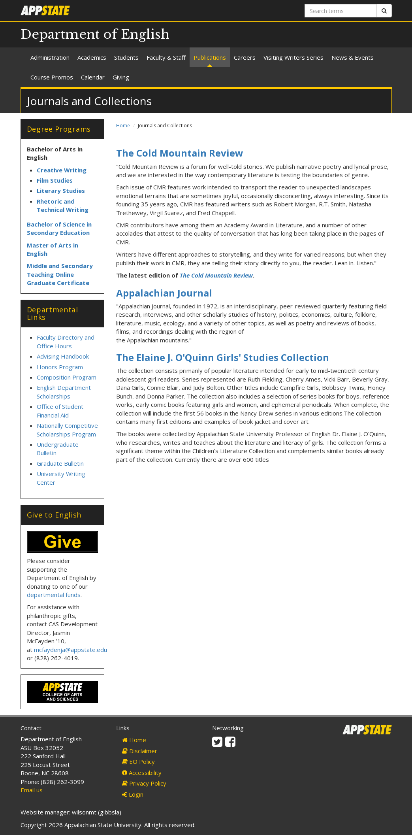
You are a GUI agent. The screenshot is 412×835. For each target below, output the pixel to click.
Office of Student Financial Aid (60, 410)
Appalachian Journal (164, 292)
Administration (50, 57)
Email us (32, 790)
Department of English (95, 34)
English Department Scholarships (64, 391)
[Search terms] (341, 10)
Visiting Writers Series (293, 57)
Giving (121, 77)
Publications (210, 57)
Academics (91, 57)
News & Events (352, 57)
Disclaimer (139, 751)
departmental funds (54, 595)
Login (132, 794)
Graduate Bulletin (60, 463)
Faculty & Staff (166, 57)
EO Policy (138, 761)
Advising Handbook (63, 356)
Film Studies (55, 180)
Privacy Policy (144, 783)
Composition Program (66, 377)
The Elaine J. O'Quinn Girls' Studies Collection (222, 357)
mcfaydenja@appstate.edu (70, 650)
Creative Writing (62, 170)
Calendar (93, 77)
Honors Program (60, 367)
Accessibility (142, 772)
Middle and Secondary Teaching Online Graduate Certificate (60, 274)
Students (126, 57)
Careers (245, 57)
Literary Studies (61, 191)
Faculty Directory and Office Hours (65, 341)
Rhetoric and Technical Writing (62, 205)
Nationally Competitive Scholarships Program (67, 429)
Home (123, 125)
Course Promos (51, 77)
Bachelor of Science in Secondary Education (59, 228)
